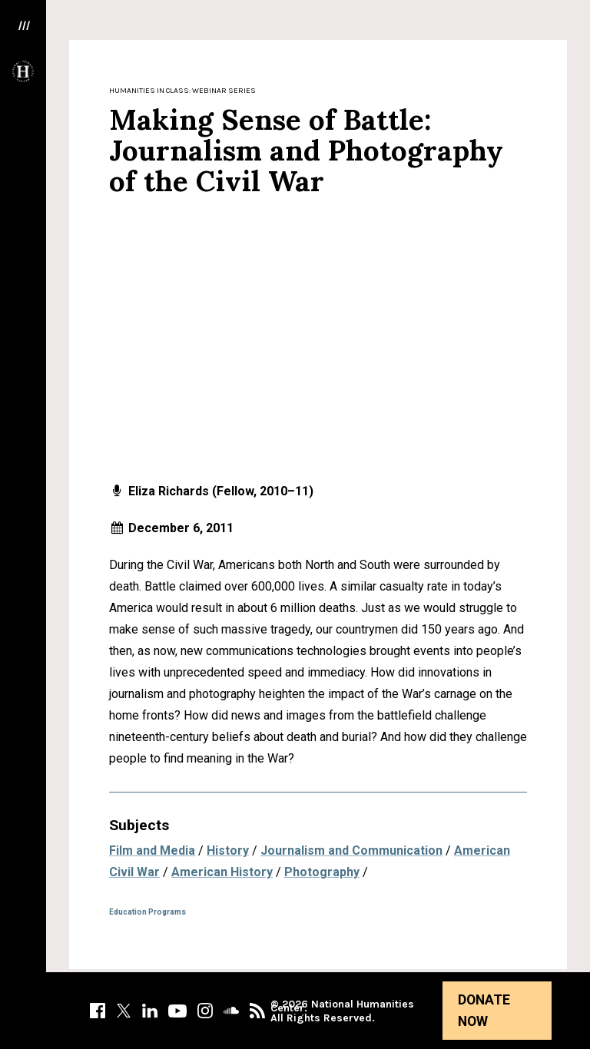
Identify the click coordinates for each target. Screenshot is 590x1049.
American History (222, 872)
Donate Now (484, 1010)
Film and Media (152, 850)
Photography (322, 872)
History (228, 850)
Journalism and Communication (351, 850)
